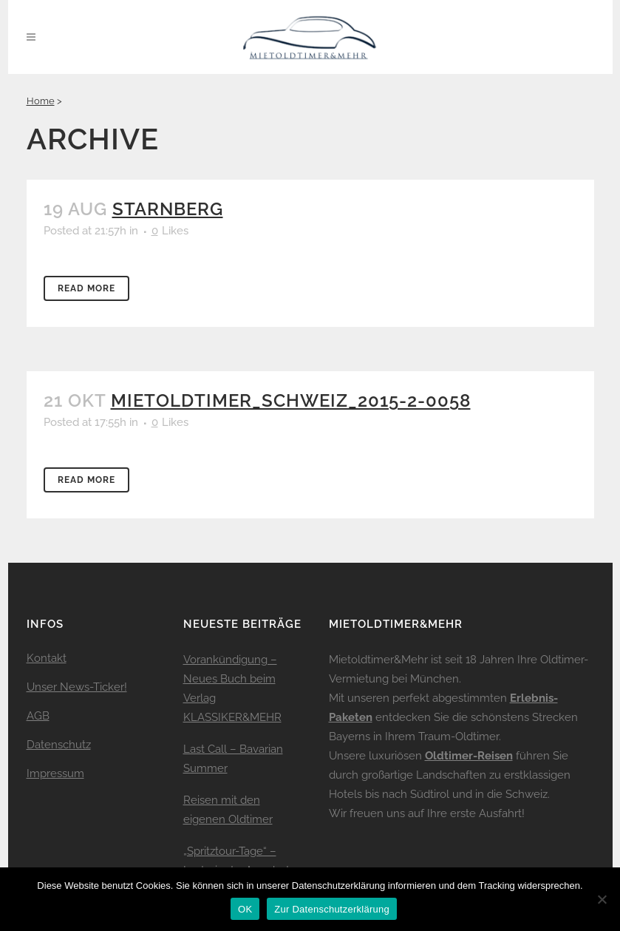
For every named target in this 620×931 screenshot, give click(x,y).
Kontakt (47, 658)
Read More (86, 288)
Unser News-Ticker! (77, 687)
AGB (38, 715)
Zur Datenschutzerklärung (331, 909)
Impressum (55, 773)
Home (41, 100)
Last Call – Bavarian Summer (233, 758)
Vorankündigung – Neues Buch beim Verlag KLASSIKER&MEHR (232, 688)
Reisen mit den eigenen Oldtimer (228, 809)
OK (245, 909)
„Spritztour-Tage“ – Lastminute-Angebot (236, 860)
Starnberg (167, 209)
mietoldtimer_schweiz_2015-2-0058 (291, 400)
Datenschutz (59, 744)
